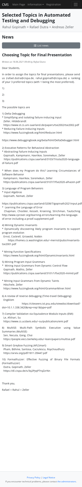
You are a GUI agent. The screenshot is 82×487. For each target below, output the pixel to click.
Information (35, 4)
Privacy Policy (33, 477)
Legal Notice (49, 477)
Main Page (18, 4)
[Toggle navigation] (75, 4)
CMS (5, 4)
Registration (53, 4)
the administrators (66, 481)
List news (41, 45)
